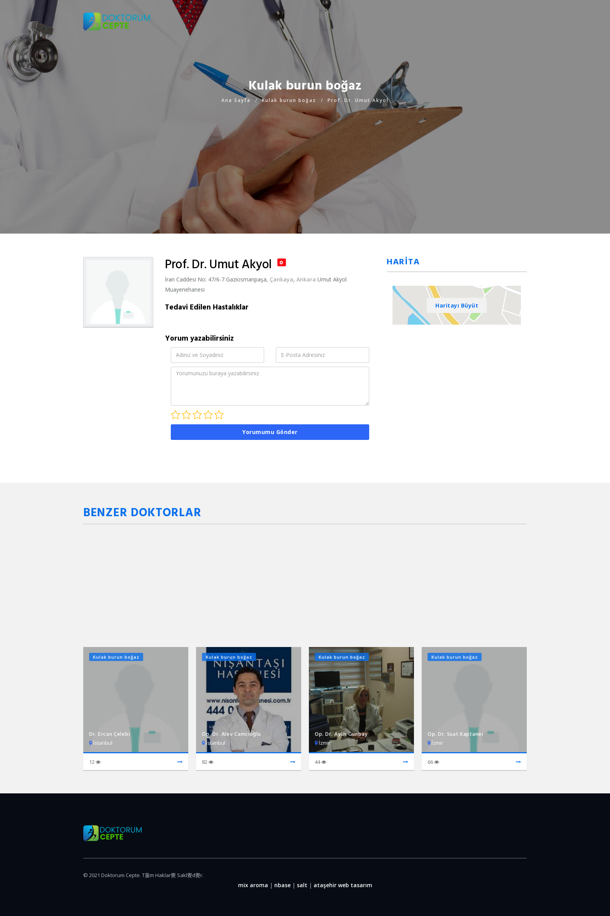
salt (302, 885)
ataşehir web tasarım (343, 885)
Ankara (306, 279)
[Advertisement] (305, 159)
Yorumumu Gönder (270, 432)
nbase (282, 885)
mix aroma (253, 885)
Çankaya (281, 279)
